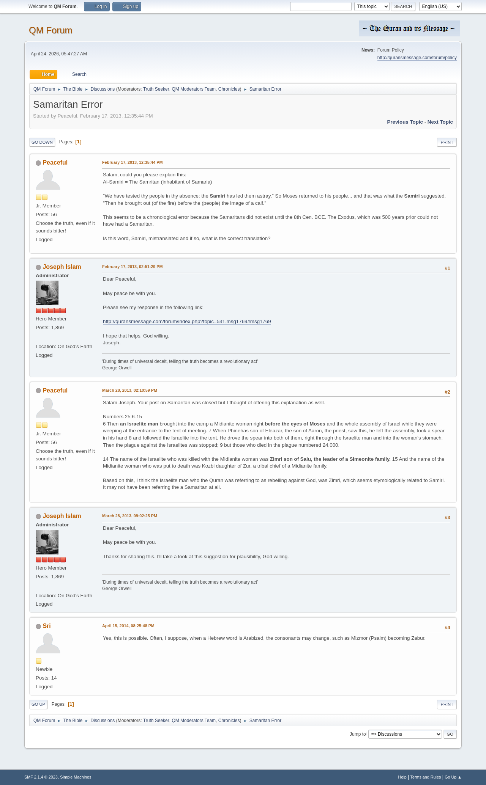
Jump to (358, 733)
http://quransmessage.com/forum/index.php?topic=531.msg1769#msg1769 (187, 321)
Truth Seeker (156, 89)
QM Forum (51, 30)
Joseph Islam (62, 267)
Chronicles (229, 89)
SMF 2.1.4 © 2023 (41, 777)
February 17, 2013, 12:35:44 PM (132, 162)
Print (446, 142)
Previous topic (405, 122)
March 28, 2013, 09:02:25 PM (129, 515)
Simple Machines (75, 777)
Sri (46, 626)
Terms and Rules (425, 777)
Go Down (42, 142)
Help (402, 777)
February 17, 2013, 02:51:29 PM (132, 266)
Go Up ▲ (453, 777)
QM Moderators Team (194, 89)
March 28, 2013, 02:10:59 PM (129, 390)
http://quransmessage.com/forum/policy (417, 57)
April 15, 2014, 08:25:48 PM (128, 625)
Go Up (38, 704)
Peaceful (55, 162)
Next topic (440, 122)
